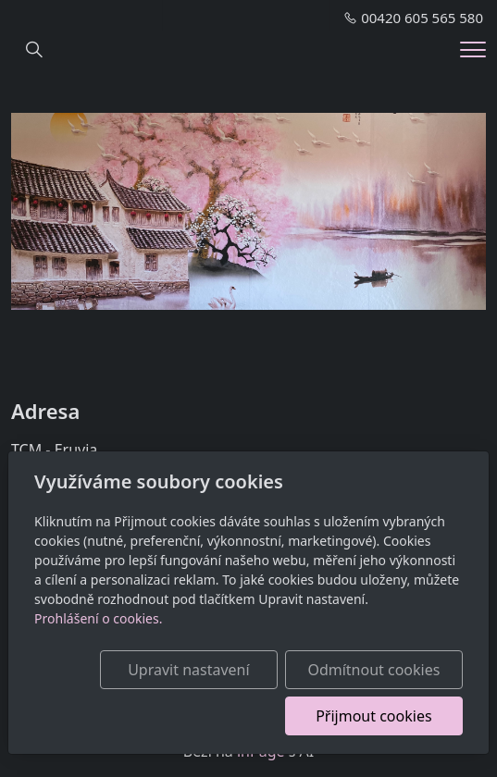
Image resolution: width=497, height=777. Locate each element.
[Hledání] (34, 50)
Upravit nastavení (188, 670)
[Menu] (473, 49)
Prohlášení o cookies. (98, 618)
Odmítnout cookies (373, 670)
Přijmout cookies (373, 716)
